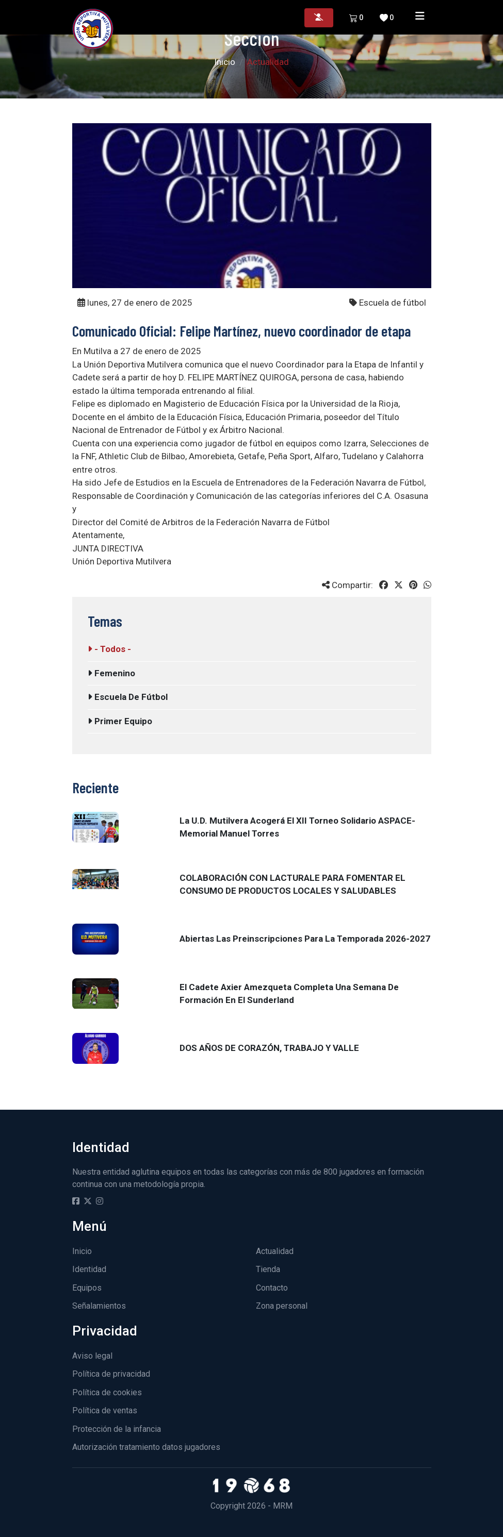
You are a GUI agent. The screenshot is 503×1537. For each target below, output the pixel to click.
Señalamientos (99, 1306)
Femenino (111, 673)
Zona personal (281, 1306)
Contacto (272, 1288)
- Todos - (109, 649)
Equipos (87, 1288)
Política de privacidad (111, 1374)
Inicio (224, 62)
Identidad (89, 1269)
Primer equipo (120, 721)
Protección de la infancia (116, 1429)
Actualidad (275, 1251)
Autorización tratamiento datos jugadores (146, 1447)
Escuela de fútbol (128, 697)
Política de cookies (107, 1392)
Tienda (268, 1269)
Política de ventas (104, 1410)
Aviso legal (92, 1356)
